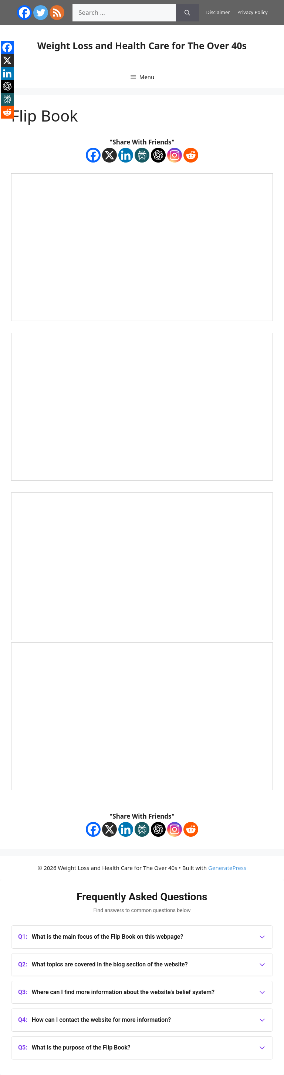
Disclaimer (218, 12)
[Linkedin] (125, 155)
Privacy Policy (252, 12)
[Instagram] (174, 155)
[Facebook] (93, 155)
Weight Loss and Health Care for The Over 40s (142, 45)
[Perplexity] (142, 155)
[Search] (187, 12)
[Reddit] (190, 155)
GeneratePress (227, 867)
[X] (109, 155)
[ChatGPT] (158, 155)
